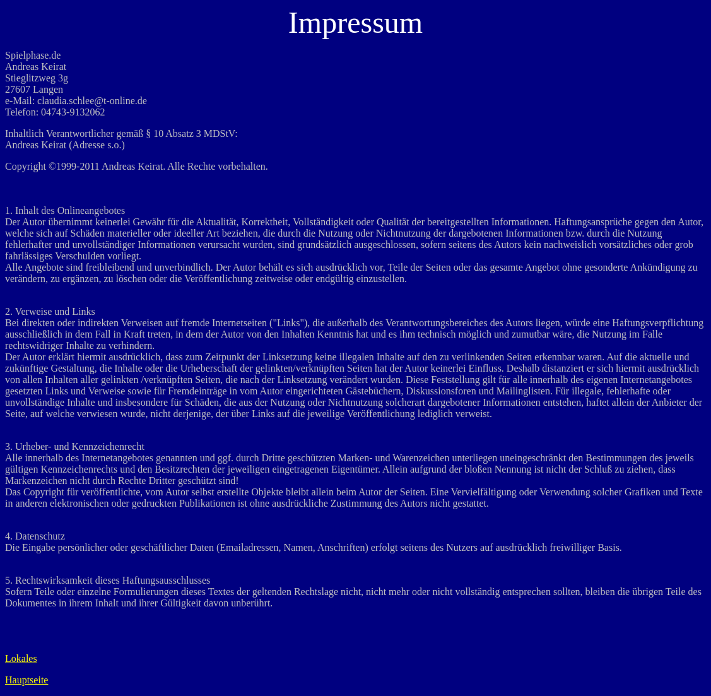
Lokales (21, 658)
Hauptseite (26, 680)
